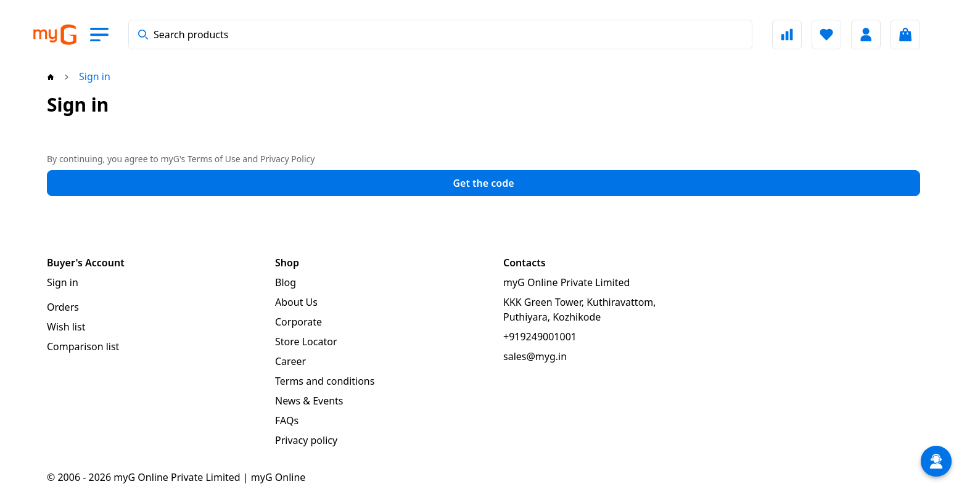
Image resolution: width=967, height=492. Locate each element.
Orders (63, 307)
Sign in (62, 282)
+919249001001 (540, 336)
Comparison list (83, 346)
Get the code (483, 183)
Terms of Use (214, 159)
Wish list (66, 327)
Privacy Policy (287, 159)
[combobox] (440, 34)
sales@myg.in (535, 356)
